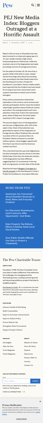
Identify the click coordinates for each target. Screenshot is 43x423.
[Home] (21, 260)
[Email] (16, 381)
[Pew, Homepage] (8, 5)
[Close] (40, 402)
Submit (35, 381)
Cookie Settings (21, 420)
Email (4, 377)
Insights (6, 338)
